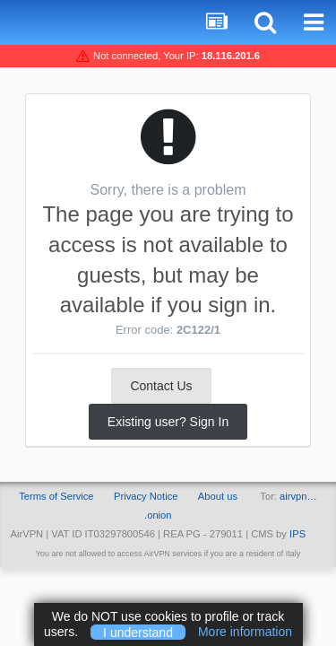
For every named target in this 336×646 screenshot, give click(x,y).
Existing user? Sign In (168, 422)
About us (217, 496)
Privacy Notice (146, 496)
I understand (138, 631)
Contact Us (161, 386)
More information (245, 631)
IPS (297, 533)
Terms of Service (56, 496)
